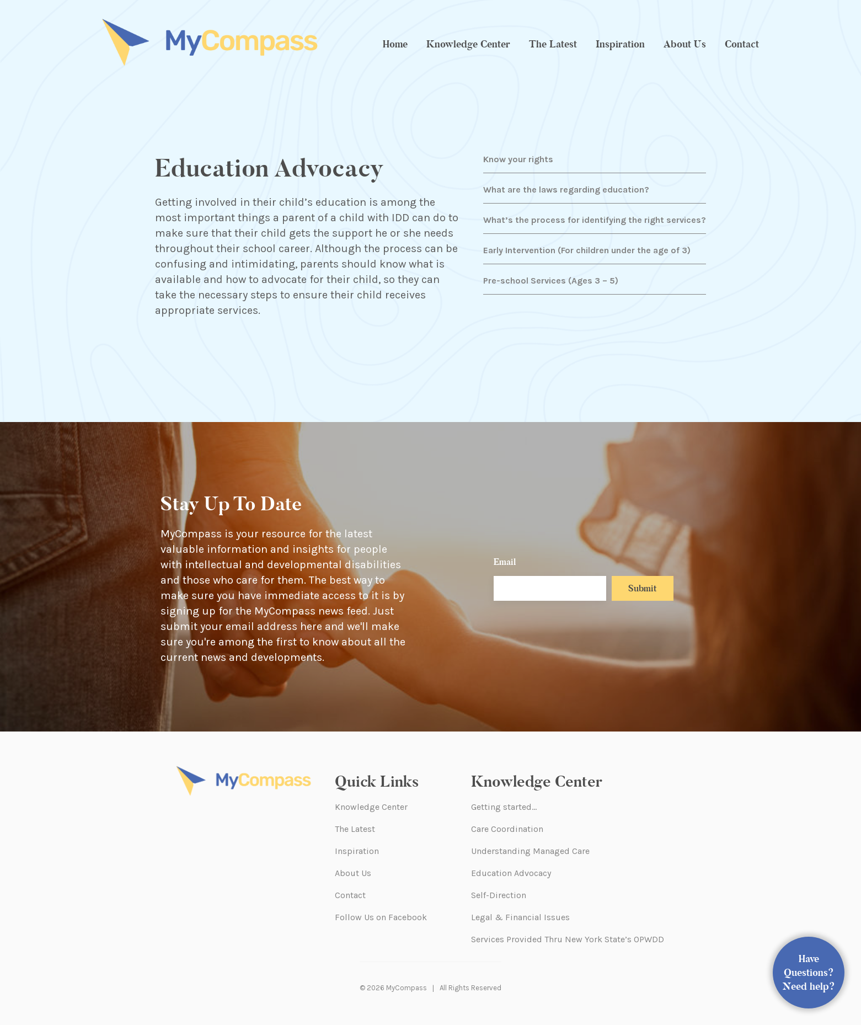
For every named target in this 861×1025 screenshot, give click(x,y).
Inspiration (620, 44)
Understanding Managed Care (530, 851)
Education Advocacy (511, 873)
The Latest (553, 44)
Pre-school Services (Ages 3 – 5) (550, 280)
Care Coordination (507, 829)
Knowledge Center (468, 44)
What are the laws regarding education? (566, 189)
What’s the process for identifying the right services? (594, 220)
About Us (685, 44)
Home (395, 44)
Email (505, 562)
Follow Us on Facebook (381, 917)
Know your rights (518, 159)
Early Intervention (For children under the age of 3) (587, 250)
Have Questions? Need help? (809, 972)
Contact (742, 44)
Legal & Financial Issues (520, 917)
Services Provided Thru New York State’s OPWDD (567, 939)
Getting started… (504, 807)
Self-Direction (498, 895)
